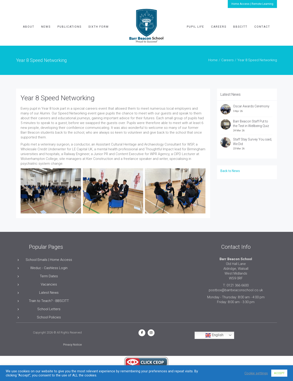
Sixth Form (98, 26)
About (28, 26)
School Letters (48, 309)
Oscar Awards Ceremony (252, 106)
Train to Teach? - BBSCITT (49, 301)
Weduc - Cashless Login (49, 268)
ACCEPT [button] (279, 373)
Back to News (230, 171)
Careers (218, 26)
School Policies (49, 317)
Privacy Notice (72, 344)
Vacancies (49, 284)
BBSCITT (240, 26)
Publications (69, 26)
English (214, 335)
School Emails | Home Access (49, 260)
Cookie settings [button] (256, 373)
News (46, 26)
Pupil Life (195, 26)
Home (213, 60)
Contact (262, 26)
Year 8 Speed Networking (58, 98)
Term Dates (49, 276)
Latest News (49, 293)
